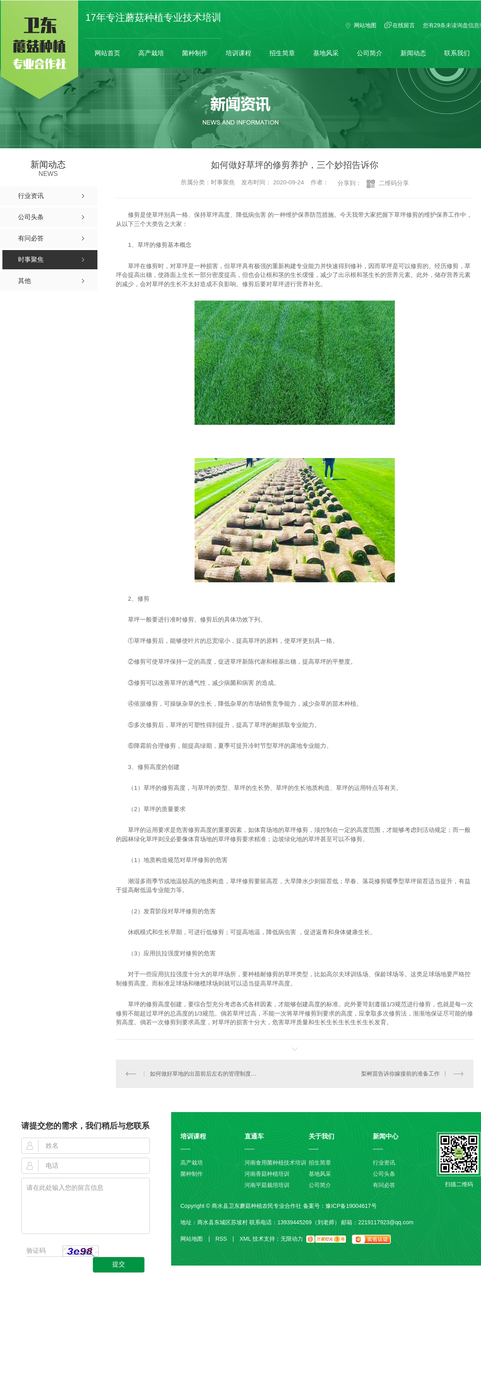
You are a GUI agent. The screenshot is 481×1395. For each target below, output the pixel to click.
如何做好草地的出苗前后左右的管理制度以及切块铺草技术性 (205, 1073)
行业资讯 (384, 1162)
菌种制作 (195, 53)
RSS (224, 1238)
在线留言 (403, 25)
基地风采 (326, 53)
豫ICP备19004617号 (351, 1205)
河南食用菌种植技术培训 (275, 1162)
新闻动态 (413, 53)
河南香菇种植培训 (267, 1174)
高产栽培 (151, 53)
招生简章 (282, 53)
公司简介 (369, 53)
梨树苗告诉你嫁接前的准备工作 (400, 1073)
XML (245, 1238)
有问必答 (384, 1185)
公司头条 (384, 1174)
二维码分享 (394, 183)
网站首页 (107, 53)
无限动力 (292, 1238)
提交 (118, 1264)
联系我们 (457, 53)
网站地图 (365, 25)
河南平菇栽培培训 (267, 1185)
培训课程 (238, 53)
